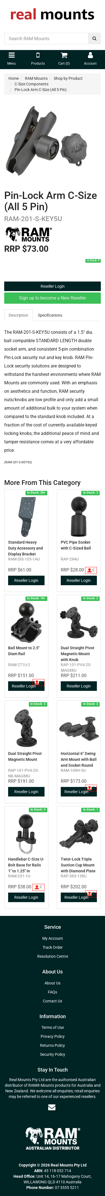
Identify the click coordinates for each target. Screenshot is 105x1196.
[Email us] (51, 1107)
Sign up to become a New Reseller (52, 298)
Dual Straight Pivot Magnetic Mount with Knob (77, 654)
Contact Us (52, 1001)
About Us (52, 983)
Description (18, 315)
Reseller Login (53, 286)
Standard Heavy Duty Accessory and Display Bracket (25, 548)
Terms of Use (52, 1027)
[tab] (18, 315)
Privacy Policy (53, 1036)
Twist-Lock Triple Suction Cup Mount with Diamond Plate (78, 865)
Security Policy (52, 1054)
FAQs (52, 992)
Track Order (53, 947)
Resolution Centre (52, 956)
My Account (52, 938)
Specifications (50, 315)
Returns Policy (52, 1045)
